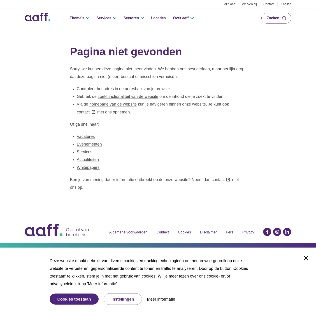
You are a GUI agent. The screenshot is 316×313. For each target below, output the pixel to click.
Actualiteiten (88, 159)
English (286, 4)
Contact (268, 4)
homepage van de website (113, 104)
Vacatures (86, 136)
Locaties (158, 18)
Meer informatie (161, 299)
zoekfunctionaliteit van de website (128, 96)
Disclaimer (208, 232)
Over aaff (181, 18)
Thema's (77, 18)
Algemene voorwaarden (128, 232)
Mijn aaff (229, 4)
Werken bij (249, 4)
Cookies (184, 232)
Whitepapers (88, 167)
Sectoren (131, 18)
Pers (229, 232)
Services (103, 18)
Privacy (248, 232)
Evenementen (89, 144)
